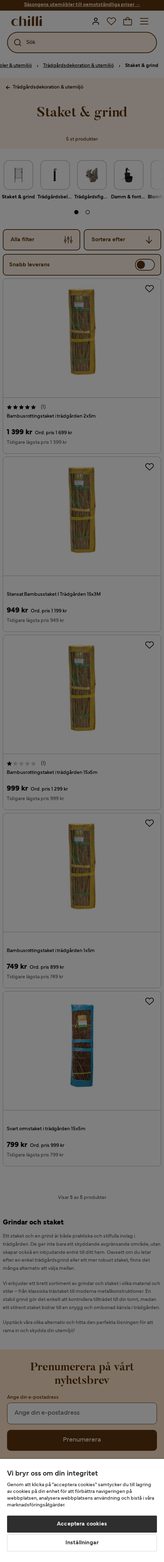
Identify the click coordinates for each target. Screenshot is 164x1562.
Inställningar (82, 1542)
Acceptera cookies (82, 1524)
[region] (82, 1510)
